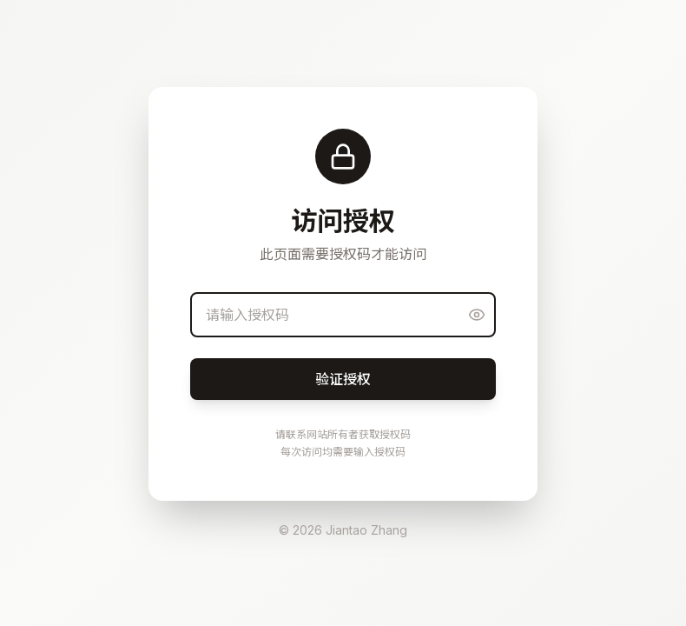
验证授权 (343, 379)
